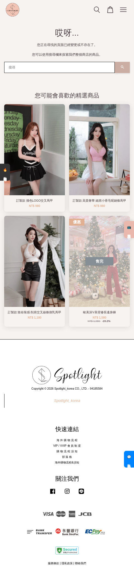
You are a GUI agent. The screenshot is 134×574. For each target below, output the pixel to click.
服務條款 (53, 563)
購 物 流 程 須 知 (67, 451)
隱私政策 (67, 563)
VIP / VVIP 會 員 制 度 (67, 445)
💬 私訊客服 (129, 459)
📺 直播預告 (129, 229)
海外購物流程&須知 (67, 462)
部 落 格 (67, 456)
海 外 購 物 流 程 (67, 440)
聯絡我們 (80, 563)
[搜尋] (59, 67)
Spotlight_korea (67, 401)
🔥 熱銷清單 (5, 172)
